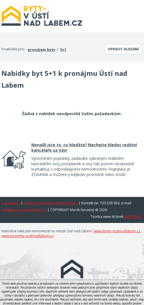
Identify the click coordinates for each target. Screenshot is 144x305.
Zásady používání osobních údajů (51, 203)
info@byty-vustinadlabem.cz (24, 209)
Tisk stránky (10, 203)
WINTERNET (133, 216)
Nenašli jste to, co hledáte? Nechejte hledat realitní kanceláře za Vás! (84, 147)
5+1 (63, 49)
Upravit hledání (123, 49)
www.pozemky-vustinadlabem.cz (27, 235)
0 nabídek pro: (13, 49)
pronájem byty (41, 49)
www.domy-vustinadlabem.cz (116, 231)
